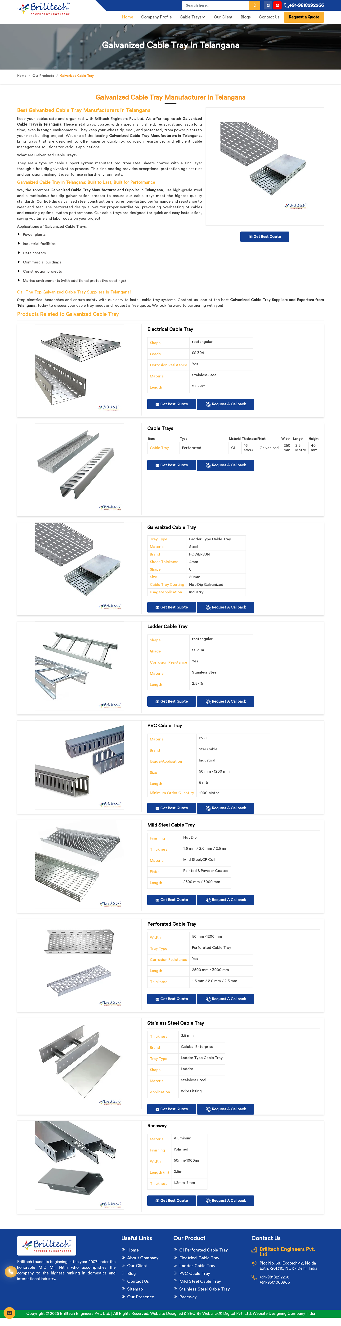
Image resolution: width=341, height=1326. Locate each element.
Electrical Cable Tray (199, 1258)
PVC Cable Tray (194, 1273)
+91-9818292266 (304, 5)
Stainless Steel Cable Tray (204, 1289)
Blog (131, 1273)
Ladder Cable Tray (197, 1266)
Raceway (188, 1297)
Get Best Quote (172, 404)
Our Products (43, 76)
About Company (142, 1258)
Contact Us (269, 17)
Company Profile (156, 17)
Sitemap (135, 1289)
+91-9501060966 (275, 1282)
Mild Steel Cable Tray (200, 1281)
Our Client (223, 17)
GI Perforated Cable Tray (203, 1250)
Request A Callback (225, 404)
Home (127, 17)
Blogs (246, 17)
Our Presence (140, 1297)
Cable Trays (192, 17)
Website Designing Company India (284, 1314)
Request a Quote (304, 17)
